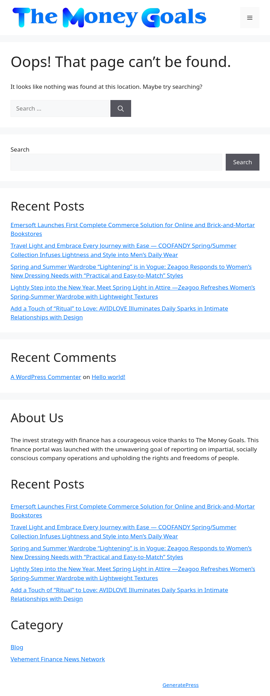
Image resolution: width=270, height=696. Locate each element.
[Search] (120, 108)
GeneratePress (180, 684)
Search (20, 149)
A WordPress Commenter (46, 377)
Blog (17, 647)
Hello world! (109, 377)
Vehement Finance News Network (58, 659)
